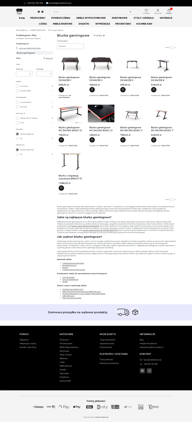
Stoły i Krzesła (65, 355)
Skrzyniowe (64, 351)
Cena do (40, 69)
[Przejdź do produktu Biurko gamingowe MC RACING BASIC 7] (162, 113)
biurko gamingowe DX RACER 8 (85, 226)
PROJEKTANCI (123, 24)
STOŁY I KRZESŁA (144, 18)
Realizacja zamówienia (109, 363)
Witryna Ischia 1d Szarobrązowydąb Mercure (81, 291)
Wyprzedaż (64, 373)
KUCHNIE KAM (144, 24)
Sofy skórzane (68, 277)
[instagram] (42, 12)
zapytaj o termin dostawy (29, 118)
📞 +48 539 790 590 (33, 3)
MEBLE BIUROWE (62, 24)
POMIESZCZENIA (60, 18)
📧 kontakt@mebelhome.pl (58, 3)
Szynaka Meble (25, 91)
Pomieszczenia (66, 343)
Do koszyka (61, 89)
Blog (141, 340)
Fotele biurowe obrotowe (73, 270)
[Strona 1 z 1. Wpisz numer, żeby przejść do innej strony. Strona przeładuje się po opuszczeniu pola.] (172, 47)
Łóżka (62, 362)
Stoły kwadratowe (70, 279)
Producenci (64, 340)
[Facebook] (142, 370)
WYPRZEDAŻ (102, 24)
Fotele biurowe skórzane (73, 263)
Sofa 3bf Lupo (68, 296)
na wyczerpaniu (26, 102)
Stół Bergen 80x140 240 (72, 289)
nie (21, 138)
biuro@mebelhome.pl (152, 360)
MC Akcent (24, 86)
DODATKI (84, 24)
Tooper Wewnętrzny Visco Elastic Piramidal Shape (83, 294)
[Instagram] (149, 370)
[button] (135, 11)
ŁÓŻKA (43, 24)
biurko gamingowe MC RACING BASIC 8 (100, 230)
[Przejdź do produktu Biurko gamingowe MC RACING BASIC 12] (101, 113)
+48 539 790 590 (151, 364)
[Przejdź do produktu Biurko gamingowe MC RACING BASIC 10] (70, 113)
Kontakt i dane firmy (28, 347)
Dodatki (63, 370)
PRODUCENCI (37, 18)
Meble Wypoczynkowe (69, 347)
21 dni (22, 123)
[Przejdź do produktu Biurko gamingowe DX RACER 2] (101, 63)
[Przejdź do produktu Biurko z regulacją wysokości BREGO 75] (70, 162)
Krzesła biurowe (69, 265)
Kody (22, 18)
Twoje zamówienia (107, 340)
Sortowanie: (62, 41)
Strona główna (21, 30)
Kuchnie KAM (65, 381)
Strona (167, 47)
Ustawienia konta (107, 343)
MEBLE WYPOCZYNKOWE (91, 18)
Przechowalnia (106, 347)
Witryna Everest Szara (71, 298)
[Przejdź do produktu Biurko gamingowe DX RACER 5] (132, 63)
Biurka (65, 267)
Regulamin (24, 340)
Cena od (19, 69)
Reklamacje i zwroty (28, 343)
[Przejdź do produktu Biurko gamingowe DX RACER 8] (162, 63)
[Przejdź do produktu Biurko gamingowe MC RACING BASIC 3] (132, 113)
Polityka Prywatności (148, 343)
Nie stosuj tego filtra (27, 134)
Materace (64, 358)
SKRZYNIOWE (119, 18)
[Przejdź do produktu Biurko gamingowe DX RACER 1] (70, 63)
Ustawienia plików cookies (151, 347)
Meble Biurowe (66, 366)
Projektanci (64, 377)
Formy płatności (106, 359)
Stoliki (65, 282)
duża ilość (23, 107)
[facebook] (39, 12)
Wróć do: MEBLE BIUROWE (28, 48)
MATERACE (166, 18)
